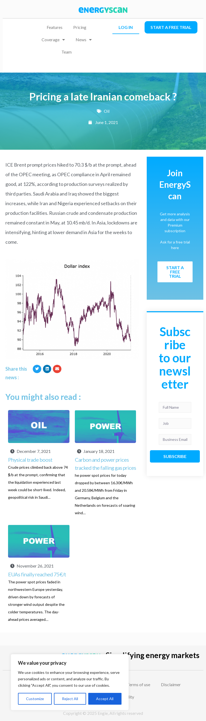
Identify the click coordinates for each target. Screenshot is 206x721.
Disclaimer (171, 684)
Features (54, 27)
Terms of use (138, 684)
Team (66, 51)
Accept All (104, 698)
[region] (70, 682)
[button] (37, 369)
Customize (35, 698)
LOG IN (126, 27)
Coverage (53, 39)
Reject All (70, 698)
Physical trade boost (30, 459)
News (84, 39)
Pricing (79, 27)
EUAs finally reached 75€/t (37, 574)
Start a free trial (171, 27)
